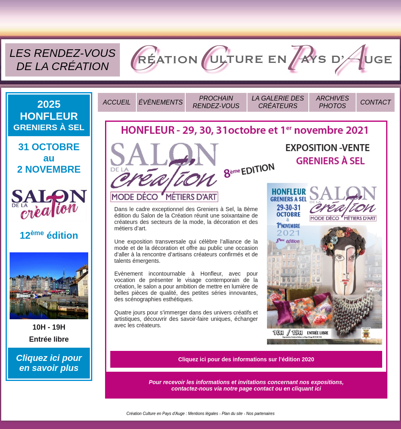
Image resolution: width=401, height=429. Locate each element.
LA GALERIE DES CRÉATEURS (278, 102)
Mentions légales (203, 413)
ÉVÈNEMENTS (161, 102)
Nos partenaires (260, 413)
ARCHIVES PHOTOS (332, 102)
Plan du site (232, 413)
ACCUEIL (117, 102)
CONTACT (375, 102)
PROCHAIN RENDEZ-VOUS (216, 102)
